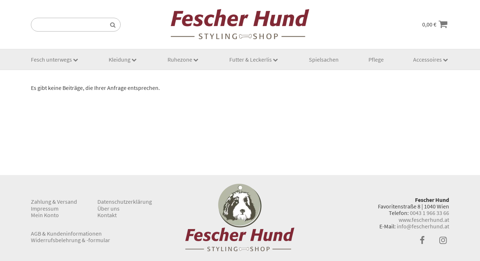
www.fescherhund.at (424, 219)
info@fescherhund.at (423, 226)
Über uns (108, 208)
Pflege (376, 59)
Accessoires (427, 59)
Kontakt (107, 215)
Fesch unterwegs (51, 59)
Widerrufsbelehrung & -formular (70, 240)
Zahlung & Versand (54, 201)
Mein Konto (45, 215)
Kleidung (119, 59)
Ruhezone (180, 59)
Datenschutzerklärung (124, 201)
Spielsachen (324, 59)
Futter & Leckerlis (250, 59)
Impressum (45, 208)
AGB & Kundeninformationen (66, 233)
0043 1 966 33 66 (429, 212)
